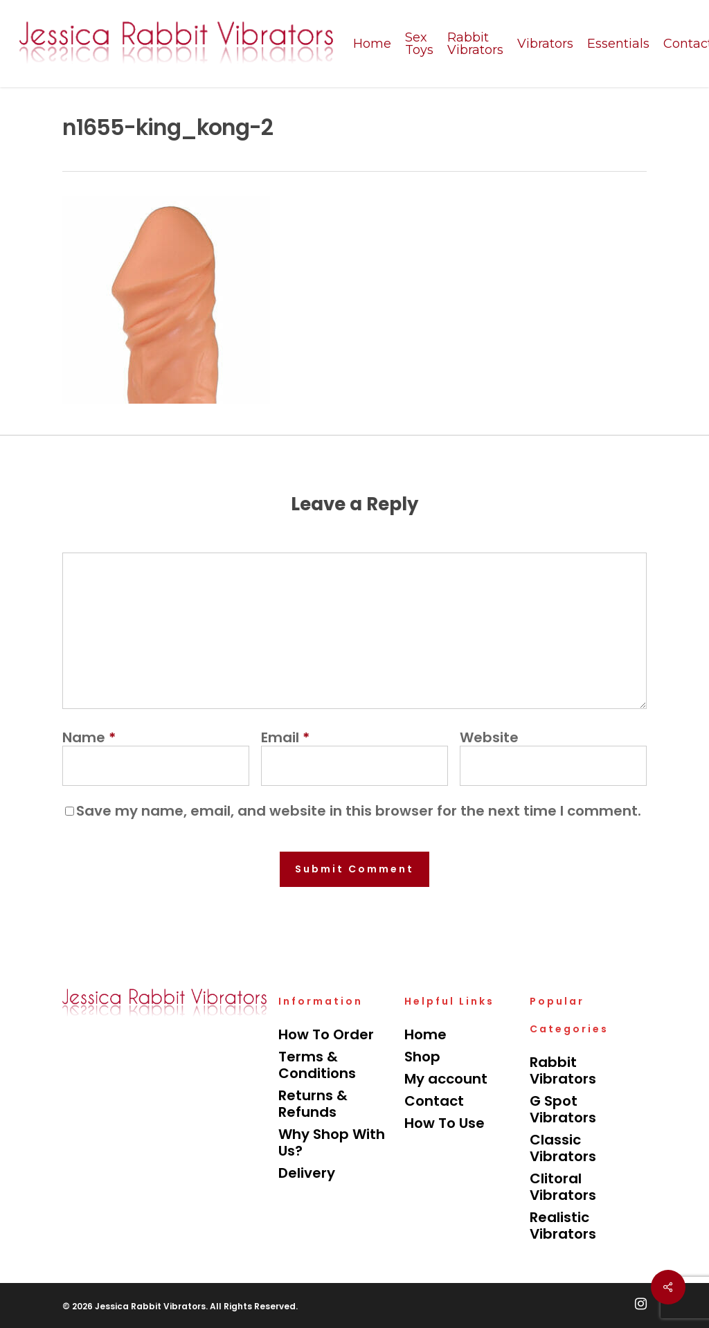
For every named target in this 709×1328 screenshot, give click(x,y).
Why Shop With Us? (331, 1142)
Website (489, 737)
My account (445, 1078)
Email (285, 737)
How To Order (326, 1034)
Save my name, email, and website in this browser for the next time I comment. (358, 810)
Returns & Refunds (313, 1103)
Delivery (306, 1173)
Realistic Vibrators (563, 1225)
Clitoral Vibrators (563, 1186)
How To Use (444, 1123)
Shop (422, 1056)
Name (89, 737)
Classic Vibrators (563, 1148)
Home (425, 1034)
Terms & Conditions (317, 1065)
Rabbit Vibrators (563, 1070)
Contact (434, 1101)
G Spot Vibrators (563, 1109)
